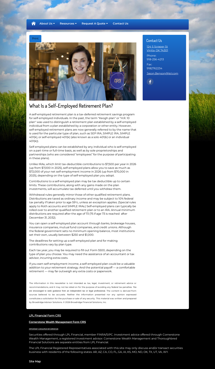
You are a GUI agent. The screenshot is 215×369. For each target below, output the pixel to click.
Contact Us (120, 23)
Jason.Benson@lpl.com (162, 73)
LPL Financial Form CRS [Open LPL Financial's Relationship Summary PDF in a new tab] (45, 315)
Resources (67, 23)
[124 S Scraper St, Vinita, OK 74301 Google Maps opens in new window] (157, 48)
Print (35, 38)
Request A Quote (93, 23)
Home (33, 23)
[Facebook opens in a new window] (150, 81)
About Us (45, 23)
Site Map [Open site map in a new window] (35, 361)
